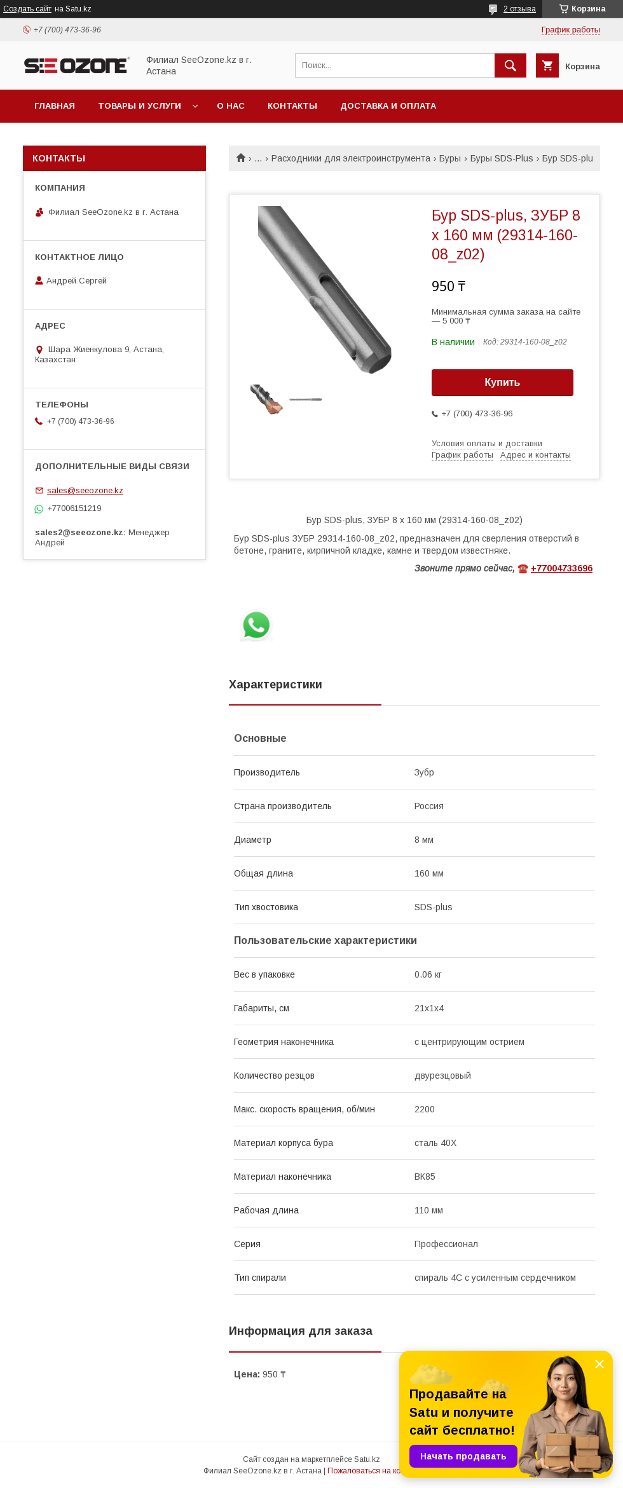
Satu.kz (367, 1459)
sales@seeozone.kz (85, 490)
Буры (450, 158)
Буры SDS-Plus (501, 158)
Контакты (292, 106)
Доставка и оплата (388, 106)
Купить (503, 382)
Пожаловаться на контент (373, 1470)
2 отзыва (519, 8)
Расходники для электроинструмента (350, 158)
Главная (54, 106)
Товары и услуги (139, 106)
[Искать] (510, 65)
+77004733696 (561, 568)
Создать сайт (27, 8)
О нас (231, 106)
